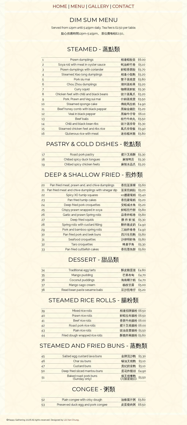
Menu (77, 6)
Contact (123, 6)
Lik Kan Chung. (71, 420)
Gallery (98, 6)
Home (60, 6)
